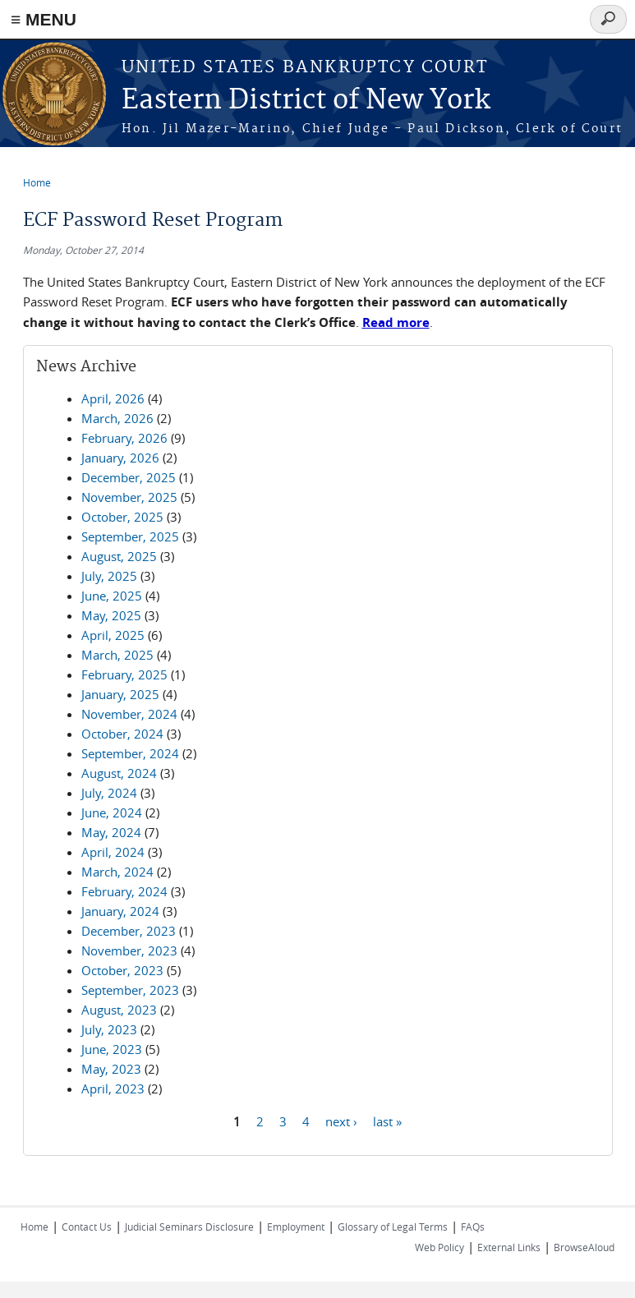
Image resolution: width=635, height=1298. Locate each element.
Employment (295, 1226)
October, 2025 (122, 517)
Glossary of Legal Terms (393, 1226)
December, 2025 (128, 477)
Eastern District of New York (306, 100)
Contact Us (87, 1226)
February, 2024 (124, 891)
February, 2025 (124, 674)
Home (37, 182)
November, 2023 (129, 950)
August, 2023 (119, 1009)
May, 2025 (111, 615)
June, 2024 (111, 812)
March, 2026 (117, 418)
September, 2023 (130, 990)
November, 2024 (129, 714)
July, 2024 (109, 793)
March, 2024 (117, 871)
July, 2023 (109, 1029)
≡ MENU (43, 19)
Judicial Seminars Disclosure (189, 1226)
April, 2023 (113, 1088)
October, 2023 (122, 970)
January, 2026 (120, 457)
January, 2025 (120, 694)
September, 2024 (130, 753)
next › (341, 1120)
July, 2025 (109, 576)
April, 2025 (113, 635)
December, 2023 (128, 931)
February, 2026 (124, 438)
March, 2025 (117, 655)
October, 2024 (122, 733)
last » (387, 1120)
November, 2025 (129, 497)
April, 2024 (113, 852)
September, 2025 (130, 536)
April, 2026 (113, 398)
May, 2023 (111, 1069)
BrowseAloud (584, 1247)
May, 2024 (111, 832)
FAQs (473, 1226)
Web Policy (439, 1247)
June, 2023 (111, 1049)
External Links (509, 1247)
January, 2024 (120, 911)
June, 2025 (111, 595)
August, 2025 (119, 556)
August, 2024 (119, 773)
